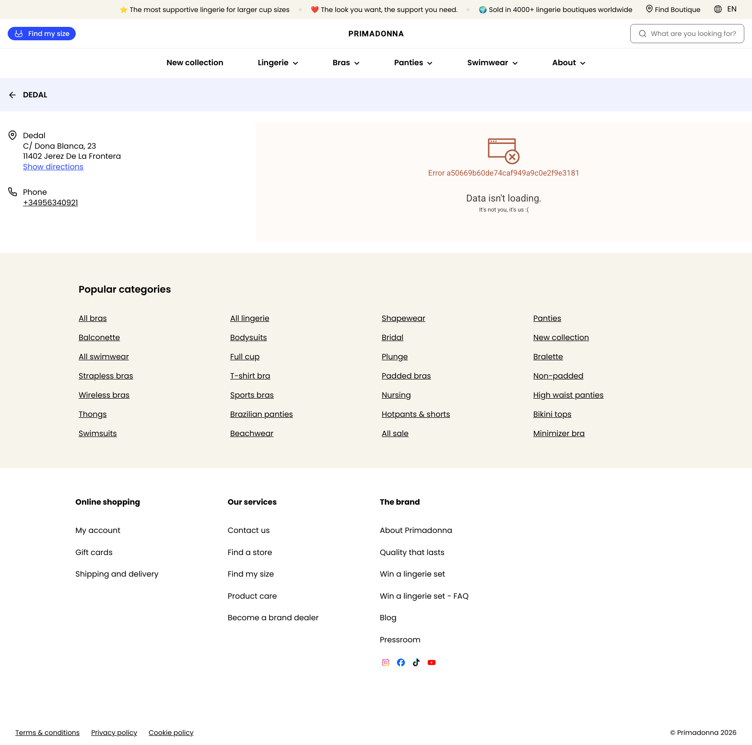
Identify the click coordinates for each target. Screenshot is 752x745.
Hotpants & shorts (416, 414)
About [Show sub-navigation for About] (569, 62)
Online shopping (107, 502)
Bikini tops (552, 414)
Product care (252, 596)
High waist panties (568, 395)
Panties (547, 318)
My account (97, 530)
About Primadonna (416, 530)
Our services (252, 502)
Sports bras (252, 395)
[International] (728, 9)
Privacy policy (114, 732)
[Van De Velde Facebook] (401, 664)
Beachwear (251, 433)
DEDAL (27, 94)
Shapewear (403, 318)
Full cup (244, 356)
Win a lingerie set (412, 574)
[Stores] (673, 9)
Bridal (392, 337)
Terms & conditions (47, 732)
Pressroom (400, 640)
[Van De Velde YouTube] (431, 664)
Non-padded (558, 375)
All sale (395, 433)
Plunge (395, 356)
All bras (93, 318)
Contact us (249, 530)
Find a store (250, 552)
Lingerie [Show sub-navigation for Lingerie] (278, 62)
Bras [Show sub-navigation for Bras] (346, 62)
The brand (400, 502)
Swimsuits (98, 433)
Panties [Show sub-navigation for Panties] (413, 62)
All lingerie (250, 318)
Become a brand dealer (273, 618)
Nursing (396, 395)
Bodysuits (248, 337)
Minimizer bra (559, 433)
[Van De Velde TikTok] (416, 664)
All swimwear (104, 356)
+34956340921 (50, 202)
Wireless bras (104, 395)
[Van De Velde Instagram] (385, 664)
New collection (194, 62)
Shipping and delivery (116, 574)
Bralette (548, 356)
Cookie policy (171, 732)
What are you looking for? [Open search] (687, 33)
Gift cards (93, 552)
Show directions (53, 166)
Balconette (99, 337)
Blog (388, 618)
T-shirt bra (250, 375)
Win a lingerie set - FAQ (424, 596)
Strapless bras (106, 375)
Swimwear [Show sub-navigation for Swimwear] (492, 62)
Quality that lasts (412, 552)
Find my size (42, 34)
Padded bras (406, 375)
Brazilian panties (261, 414)
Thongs (93, 414)
